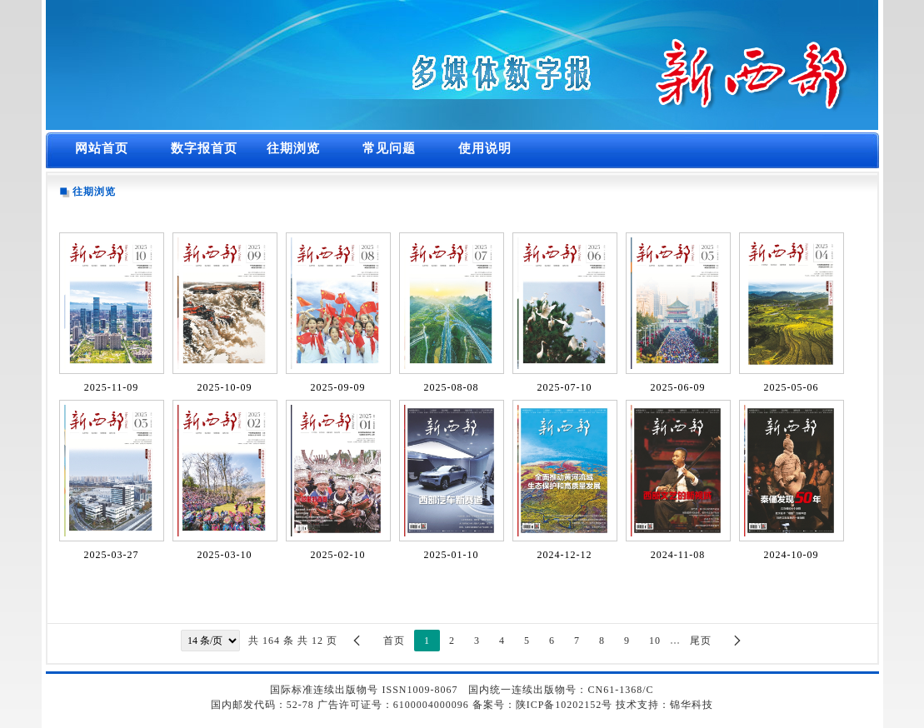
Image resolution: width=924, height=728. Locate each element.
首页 (394, 640)
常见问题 (389, 148)
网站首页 (101, 148)
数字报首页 (204, 148)
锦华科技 (691, 705)
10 (655, 640)
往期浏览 (293, 148)
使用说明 (485, 148)
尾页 (701, 640)
